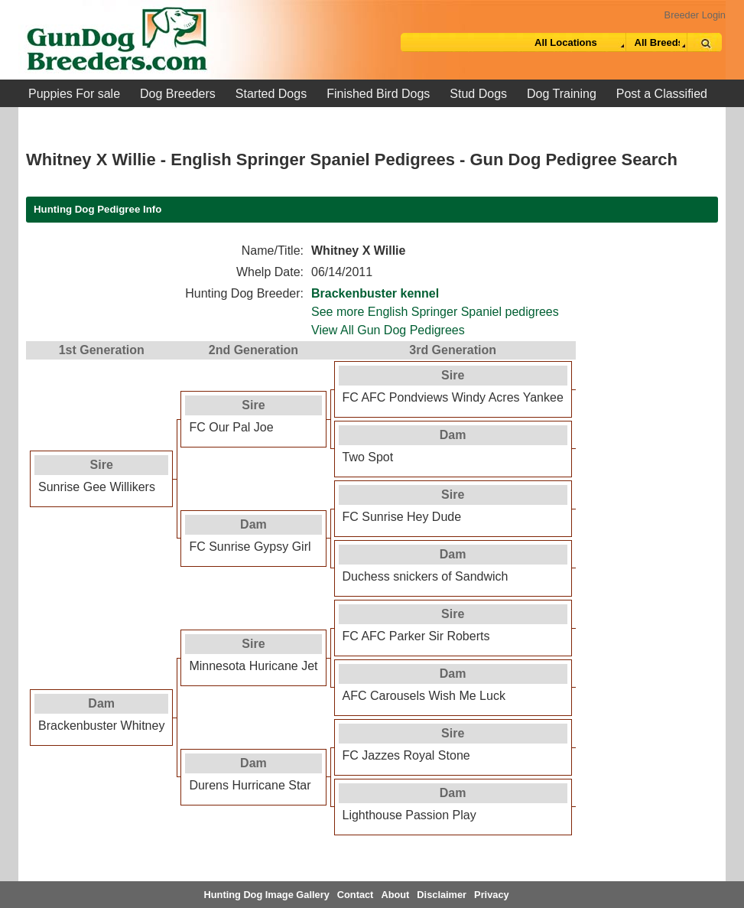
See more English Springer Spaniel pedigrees (435, 311)
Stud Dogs (478, 93)
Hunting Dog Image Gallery (267, 894)
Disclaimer (441, 894)
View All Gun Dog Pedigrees (388, 330)
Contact (355, 894)
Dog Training (561, 93)
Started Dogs (271, 93)
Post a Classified (661, 93)
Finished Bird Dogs (378, 93)
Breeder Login (695, 15)
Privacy (491, 894)
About (395, 894)
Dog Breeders (178, 93)
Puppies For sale (74, 93)
